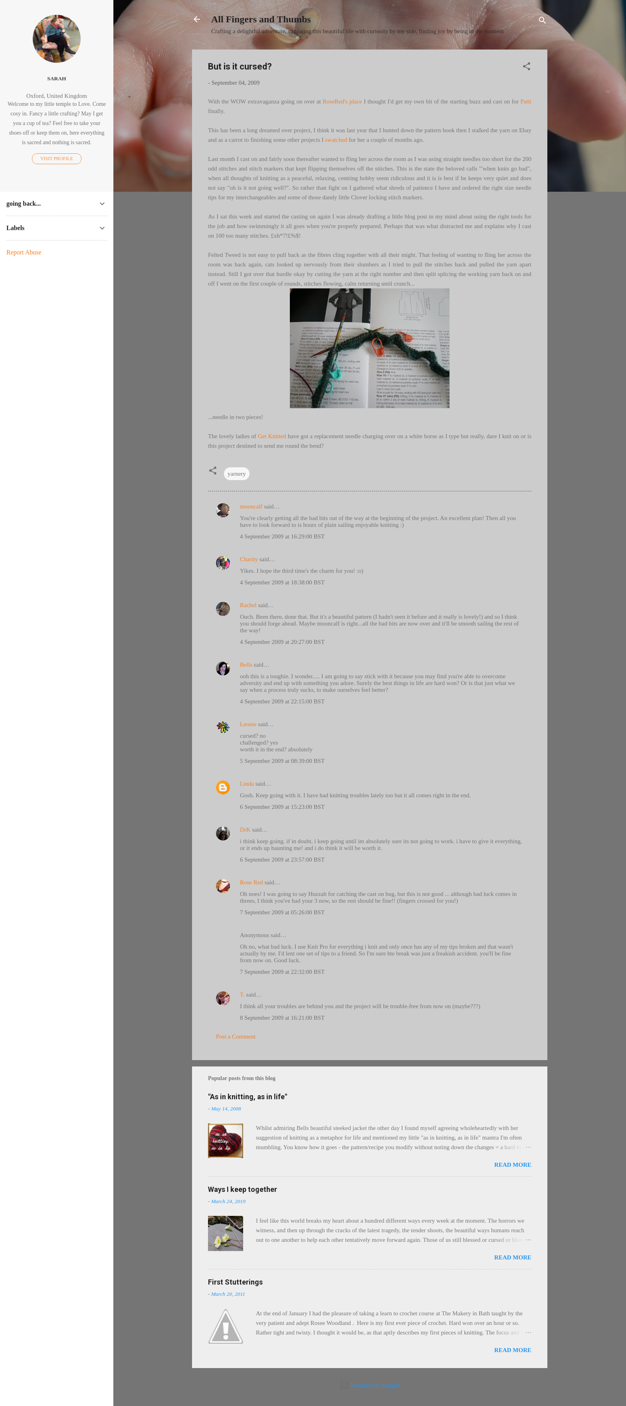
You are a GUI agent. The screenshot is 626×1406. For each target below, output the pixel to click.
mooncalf (251, 506)
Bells (246, 664)
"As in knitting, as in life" (247, 1096)
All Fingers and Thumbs (261, 19)
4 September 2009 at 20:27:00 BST (282, 642)
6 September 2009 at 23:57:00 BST (282, 859)
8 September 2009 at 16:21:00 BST (282, 1018)
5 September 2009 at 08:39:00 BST (282, 761)
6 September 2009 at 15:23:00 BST (282, 807)
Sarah (56, 78)
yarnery (237, 474)
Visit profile (56, 158)
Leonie (248, 724)
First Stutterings (235, 1282)
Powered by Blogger (369, 1385)
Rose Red (251, 882)
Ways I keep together (242, 1189)
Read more (512, 1165)
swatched (336, 140)
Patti (525, 101)
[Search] (542, 22)
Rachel (248, 605)
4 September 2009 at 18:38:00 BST (282, 582)
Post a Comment (236, 1036)
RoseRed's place (342, 101)
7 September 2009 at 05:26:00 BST (282, 912)
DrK (245, 829)
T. (242, 994)
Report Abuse (24, 252)
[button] (526, 68)
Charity (249, 559)
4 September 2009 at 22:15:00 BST (282, 701)
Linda (247, 783)
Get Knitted (272, 436)
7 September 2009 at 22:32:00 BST (282, 972)
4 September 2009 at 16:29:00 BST (282, 536)
